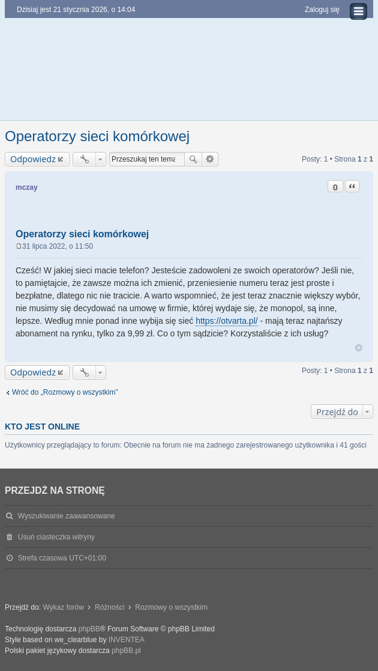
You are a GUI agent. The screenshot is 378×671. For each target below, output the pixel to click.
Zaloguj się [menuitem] (322, 9)
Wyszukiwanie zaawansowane (210, 159)
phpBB (89, 629)
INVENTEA (127, 640)
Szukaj (193, 159)
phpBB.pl (126, 650)
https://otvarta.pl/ (227, 321)
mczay (27, 187)
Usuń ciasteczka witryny (56, 537)
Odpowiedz (33, 159)
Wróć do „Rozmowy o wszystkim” (65, 392)
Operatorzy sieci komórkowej (97, 136)
